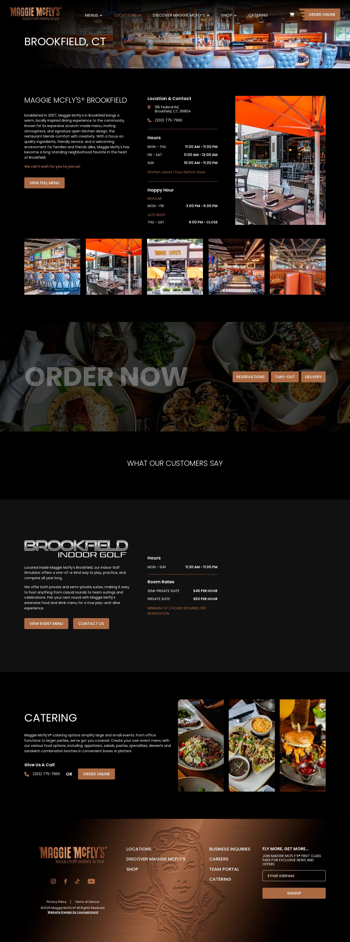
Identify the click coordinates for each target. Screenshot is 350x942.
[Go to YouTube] (91, 882)
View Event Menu (46, 623)
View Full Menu (44, 183)
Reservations (250, 377)
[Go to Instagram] (53, 882)
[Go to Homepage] (72, 855)
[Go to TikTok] (77, 882)
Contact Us (91, 623)
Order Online (96, 774)
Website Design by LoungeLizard (73, 912)
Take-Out (285, 377)
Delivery (313, 377)
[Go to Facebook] (65, 882)
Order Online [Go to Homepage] (322, 14)
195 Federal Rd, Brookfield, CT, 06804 (173, 109)
